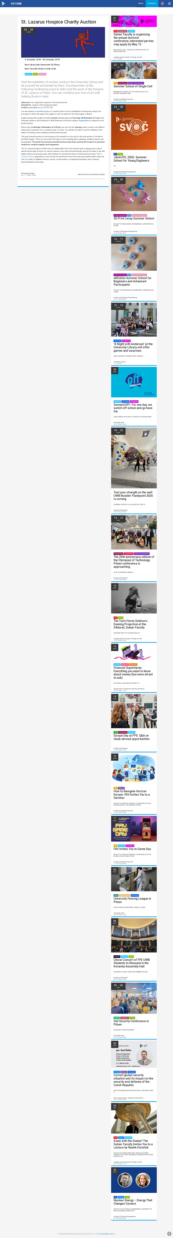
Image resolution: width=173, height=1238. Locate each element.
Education (133, 664)
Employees (126, 341)
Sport (116, 895)
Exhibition (42, 74)
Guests (116, 1018)
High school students (139, 215)
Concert (117, 956)
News (141, 3)
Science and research (136, 83)
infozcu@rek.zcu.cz (107, 1234)
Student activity (124, 895)
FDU (115, 31)
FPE (115, 732)
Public (35, 74)
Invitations (152, 3)
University (117, 341)
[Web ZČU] (3, 3)
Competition (128, 554)
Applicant (125, 664)
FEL (115, 154)
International (122, 83)
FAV (115, 83)
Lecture (116, 1072)
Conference (123, 31)
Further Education (120, 215)
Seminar (121, 788)
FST (129, 215)
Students (28, 74)
